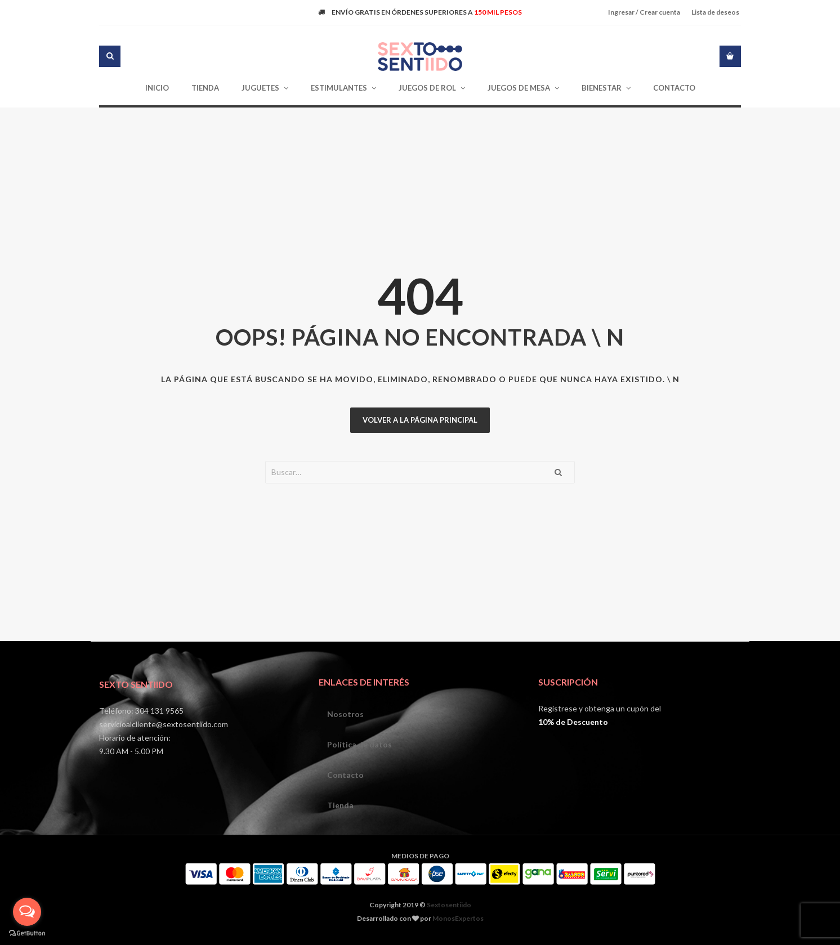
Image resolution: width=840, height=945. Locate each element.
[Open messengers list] (27, 912)
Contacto (345, 775)
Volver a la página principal (420, 419)
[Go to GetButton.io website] (27, 933)
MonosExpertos (458, 918)
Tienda (340, 805)
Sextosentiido (449, 905)
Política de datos (359, 744)
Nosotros (345, 714)
